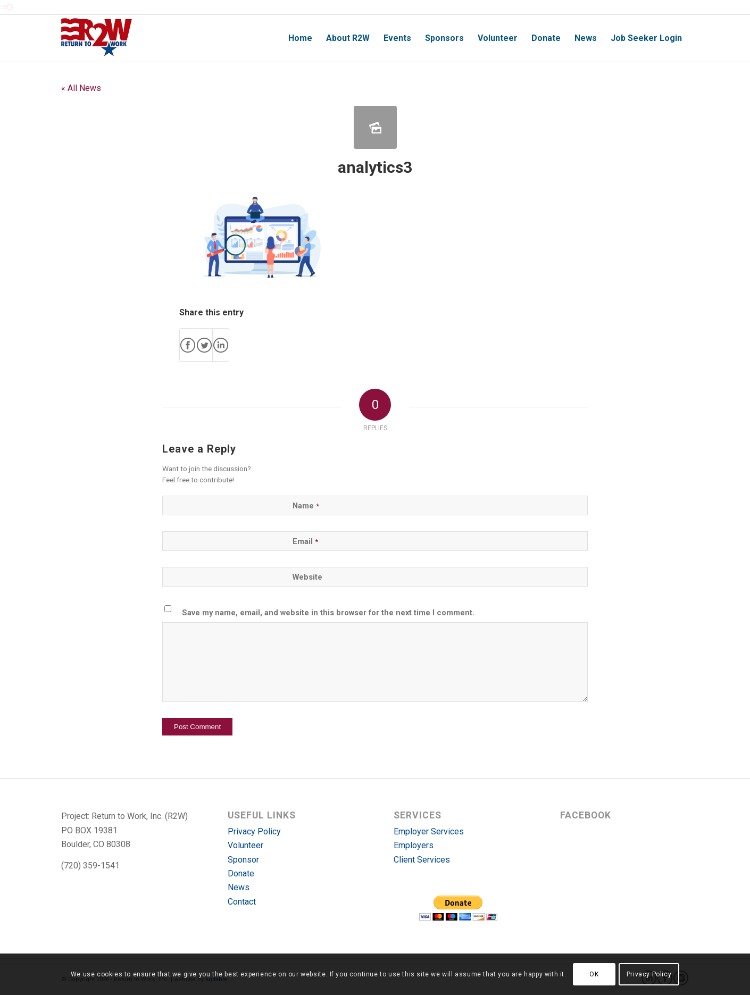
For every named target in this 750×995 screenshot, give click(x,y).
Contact (242, 902)
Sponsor (243, 860)
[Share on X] (204, 345)
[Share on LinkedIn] (221, 345)
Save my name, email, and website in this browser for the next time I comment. (328, 612)
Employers (414, 845)
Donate (241, 873)
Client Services (422, 860)
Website (307, 577)
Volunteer (245, 845)
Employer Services (429, 831)
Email (305, 541)
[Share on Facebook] (188, 345)
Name (306, 506)
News (238, 887)
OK (593, 974)
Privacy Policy (254, 831)
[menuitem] (300, 38)
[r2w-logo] (96, 38)
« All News (81, 88)
